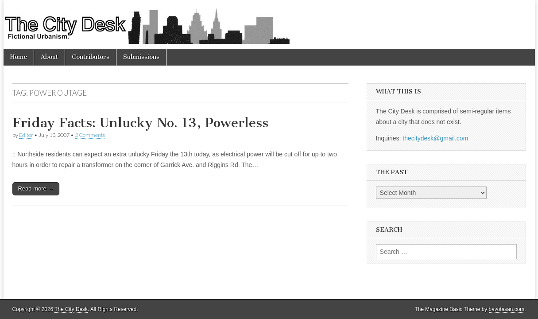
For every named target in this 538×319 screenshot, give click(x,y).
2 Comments (90, 135)
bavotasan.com (507, 309)
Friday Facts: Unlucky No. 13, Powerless (140, 123)
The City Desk (71, 309)
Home (18, 57)
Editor (26, 135)
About (49, 57)
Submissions (141, 57)
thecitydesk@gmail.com (435, 138)
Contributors (90, 57)
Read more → (36, 188)
